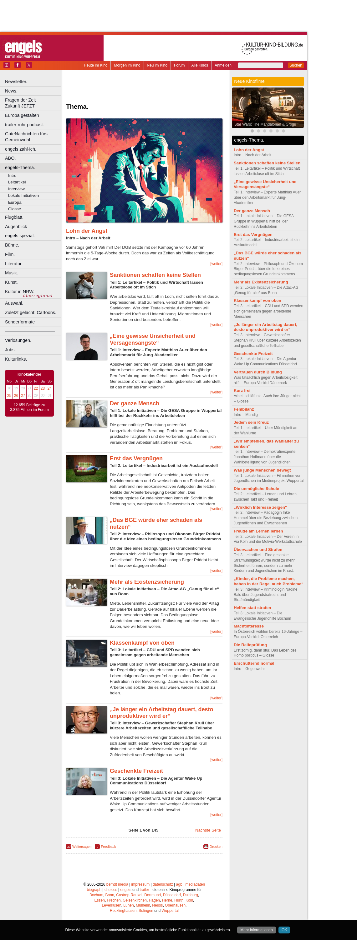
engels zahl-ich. (20, 149)
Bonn (109, 895)
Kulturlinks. (16, 359)
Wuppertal (170, 910)
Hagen (154, 900)
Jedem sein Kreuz (251, 422)
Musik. (11, 272)
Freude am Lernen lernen (258, 531)
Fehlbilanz (244, 409)
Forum (179, 65)
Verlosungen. (18, 340)
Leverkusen (111, 905)
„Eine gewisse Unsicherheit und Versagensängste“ (153, 339)
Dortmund (152, 895)
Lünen (128, 905)
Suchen (295, 65)
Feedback (108, 846)
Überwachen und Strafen (258, 549)
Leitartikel (17, 182)
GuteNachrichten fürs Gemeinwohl (26, 136)
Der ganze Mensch (134, 403)
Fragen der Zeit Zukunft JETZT (34, 103)
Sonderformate (20, 321)
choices (111, 890)
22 (36, 388)
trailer (144, 890)
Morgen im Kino (127, 65)
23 (43, 388)
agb (179, 884)
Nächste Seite (208, 830)
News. (11, 90)
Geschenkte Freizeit (136, 771)
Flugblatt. (14, 217)
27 (23, 395)
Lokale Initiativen (23, 195)
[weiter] (216, 264)
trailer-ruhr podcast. (24, 124)
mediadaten (195, 884)
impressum (140, 884)
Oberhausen (175, 905)
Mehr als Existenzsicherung (147, 582)
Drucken (216, 846)
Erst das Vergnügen (136, 458)
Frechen (114, 900)
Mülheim (143, 905)
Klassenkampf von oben (142, 643)
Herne (167, 900)
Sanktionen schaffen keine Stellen (155, 275)
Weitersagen (82, 846)
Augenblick (16, 226)
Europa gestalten (22, 115)
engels (125, 890)
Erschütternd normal (254, 663)
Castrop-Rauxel (129, 895)
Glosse (14, 209)
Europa (15, 202)
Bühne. (12, 245)
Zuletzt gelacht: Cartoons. (30, 312)
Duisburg (190, 895)
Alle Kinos (199, 65)
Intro (12, 175)
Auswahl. (14, 303)
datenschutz (163, 884)
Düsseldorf (172, 895)
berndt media (117, 884)
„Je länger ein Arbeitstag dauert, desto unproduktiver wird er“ (161, 712)
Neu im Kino (157, 65)
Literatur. (14, 263)
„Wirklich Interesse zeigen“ (260, 507)
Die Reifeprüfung (250, 644)
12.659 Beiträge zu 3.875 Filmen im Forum (29, 407)
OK (284, 930)
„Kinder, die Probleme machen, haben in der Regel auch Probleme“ (268, 581)
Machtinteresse (249, 626)
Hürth (178, 900)
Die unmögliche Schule (256, 488)
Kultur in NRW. (19, 291)
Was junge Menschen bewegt (262, 470)
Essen (99, 900)
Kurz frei (242, 390)
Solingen (146, 910)
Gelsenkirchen (135, 900)
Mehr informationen (256, 930)
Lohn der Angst (86, 231)
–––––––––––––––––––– (30, 331)
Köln (189, 900)
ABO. (10, 158)
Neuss (157, 905)
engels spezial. (20, 235)
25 (9, 395)
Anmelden (223, 65)
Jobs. (10, 349)
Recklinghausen (123, 910)
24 (50, 388)
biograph (94, 890)
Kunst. (11, 282)
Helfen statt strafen (252, 607)
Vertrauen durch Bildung (258, 372)
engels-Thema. (20, 167)
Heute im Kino (95, 65)
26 (16, 395)
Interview (16, 189)
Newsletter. (16, 81)
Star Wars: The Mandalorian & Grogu (265, 124)
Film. (10, 254)
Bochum (96, 895)
